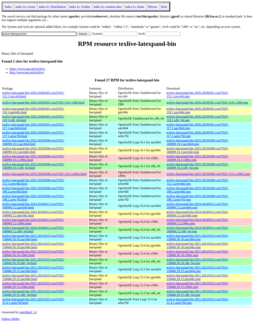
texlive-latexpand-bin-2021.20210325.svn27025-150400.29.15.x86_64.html (33, 293)
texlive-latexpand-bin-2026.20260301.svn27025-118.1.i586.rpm (207, 102)
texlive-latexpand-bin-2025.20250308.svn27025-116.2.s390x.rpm (208, 174)
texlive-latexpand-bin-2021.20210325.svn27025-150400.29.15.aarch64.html (33, 269)
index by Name (134, 6)
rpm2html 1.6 (28, 312)
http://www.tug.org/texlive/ (27, 72)
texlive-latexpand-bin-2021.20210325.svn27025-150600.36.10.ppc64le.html (33, 245)
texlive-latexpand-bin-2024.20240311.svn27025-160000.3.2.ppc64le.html (33, 213)
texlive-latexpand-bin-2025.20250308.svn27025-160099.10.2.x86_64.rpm (197, 166)
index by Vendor (79, 6)
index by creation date (107, 6)
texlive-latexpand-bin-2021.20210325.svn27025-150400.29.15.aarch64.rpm (197, 269)
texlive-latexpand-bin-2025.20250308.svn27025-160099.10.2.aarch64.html (33, 142)
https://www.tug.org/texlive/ (27, 68)
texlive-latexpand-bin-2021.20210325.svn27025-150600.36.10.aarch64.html (33, 237)
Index (8, 6)
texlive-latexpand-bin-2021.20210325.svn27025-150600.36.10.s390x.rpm (197, 253)
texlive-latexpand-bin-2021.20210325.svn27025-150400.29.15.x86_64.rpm (197, 293)
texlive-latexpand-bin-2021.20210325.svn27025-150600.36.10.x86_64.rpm (197, 261)
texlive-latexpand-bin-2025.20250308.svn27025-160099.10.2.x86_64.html (33, 166)
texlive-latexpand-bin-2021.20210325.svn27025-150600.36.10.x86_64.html (33, 261)
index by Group (25, 6)
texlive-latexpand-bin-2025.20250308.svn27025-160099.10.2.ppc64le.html (33, 150)
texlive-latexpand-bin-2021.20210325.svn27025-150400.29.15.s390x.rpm (197, 285)
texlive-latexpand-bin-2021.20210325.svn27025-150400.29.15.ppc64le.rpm (197, 277)
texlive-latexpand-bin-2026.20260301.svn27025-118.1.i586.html (43, 102)
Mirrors (153, 6)
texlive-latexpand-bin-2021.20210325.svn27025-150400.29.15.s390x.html (33, 285)
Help (164, 6)
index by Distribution (52, 6)
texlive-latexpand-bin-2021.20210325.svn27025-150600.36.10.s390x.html (33, 253)
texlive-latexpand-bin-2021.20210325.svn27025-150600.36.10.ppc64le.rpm (197, 245)
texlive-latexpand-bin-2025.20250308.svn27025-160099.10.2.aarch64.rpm (197, 142)
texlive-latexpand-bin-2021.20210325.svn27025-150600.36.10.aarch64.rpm (197, 237)
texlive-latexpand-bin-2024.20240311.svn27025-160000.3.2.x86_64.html (33, 229)
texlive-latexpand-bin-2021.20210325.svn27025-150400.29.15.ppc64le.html (33, 277)
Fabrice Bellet (10, 319)
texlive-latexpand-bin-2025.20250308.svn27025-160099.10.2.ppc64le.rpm (197, 150)
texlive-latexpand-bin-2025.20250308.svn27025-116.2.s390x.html (44, 174)
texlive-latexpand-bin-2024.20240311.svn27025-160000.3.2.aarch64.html (33, 205)
